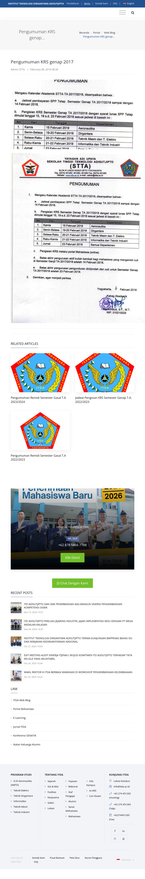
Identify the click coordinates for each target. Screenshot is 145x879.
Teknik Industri (22, 812)
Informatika (20, 801)
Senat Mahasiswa (72, 808)
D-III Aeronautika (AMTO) (21, 782)
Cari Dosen (95, 796)
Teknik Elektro (21, 790)
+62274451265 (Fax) (119, 817)
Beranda (84, 32)
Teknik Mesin (21, 806)
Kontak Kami (101, 3)
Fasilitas (52, 792)
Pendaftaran (73, 3)
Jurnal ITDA (19, 726)
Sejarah (52, 781)
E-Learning (19, 718)
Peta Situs (74, 857)
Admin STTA (18, 69)
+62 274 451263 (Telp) (120, 806)
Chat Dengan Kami (72, 583)
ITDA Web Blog (21, 700)
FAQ (115, 3)
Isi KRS (92, 790)
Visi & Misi (53, 786)
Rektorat (73, 786)
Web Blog (109, 32)
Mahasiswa (74, 816)
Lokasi (51, 808)
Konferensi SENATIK (24, 735)
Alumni (72, 801)
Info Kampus (90, 783)
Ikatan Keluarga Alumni (26, 744)
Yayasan (72, 781)
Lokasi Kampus (122, 781)
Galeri (51, 802)
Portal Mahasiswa (23, 709)
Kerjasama (53, 797)
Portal (96, 32)
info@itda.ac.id (122, 786)
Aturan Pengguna (93, 857)
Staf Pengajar (70, 794)
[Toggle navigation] (122, 12)
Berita (87, 3)
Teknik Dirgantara (23, 795)
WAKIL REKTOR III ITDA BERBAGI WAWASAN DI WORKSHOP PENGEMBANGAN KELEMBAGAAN (78, 672)
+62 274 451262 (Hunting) (120, 795)
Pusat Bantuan (57, 857)
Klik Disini (72, 557)
